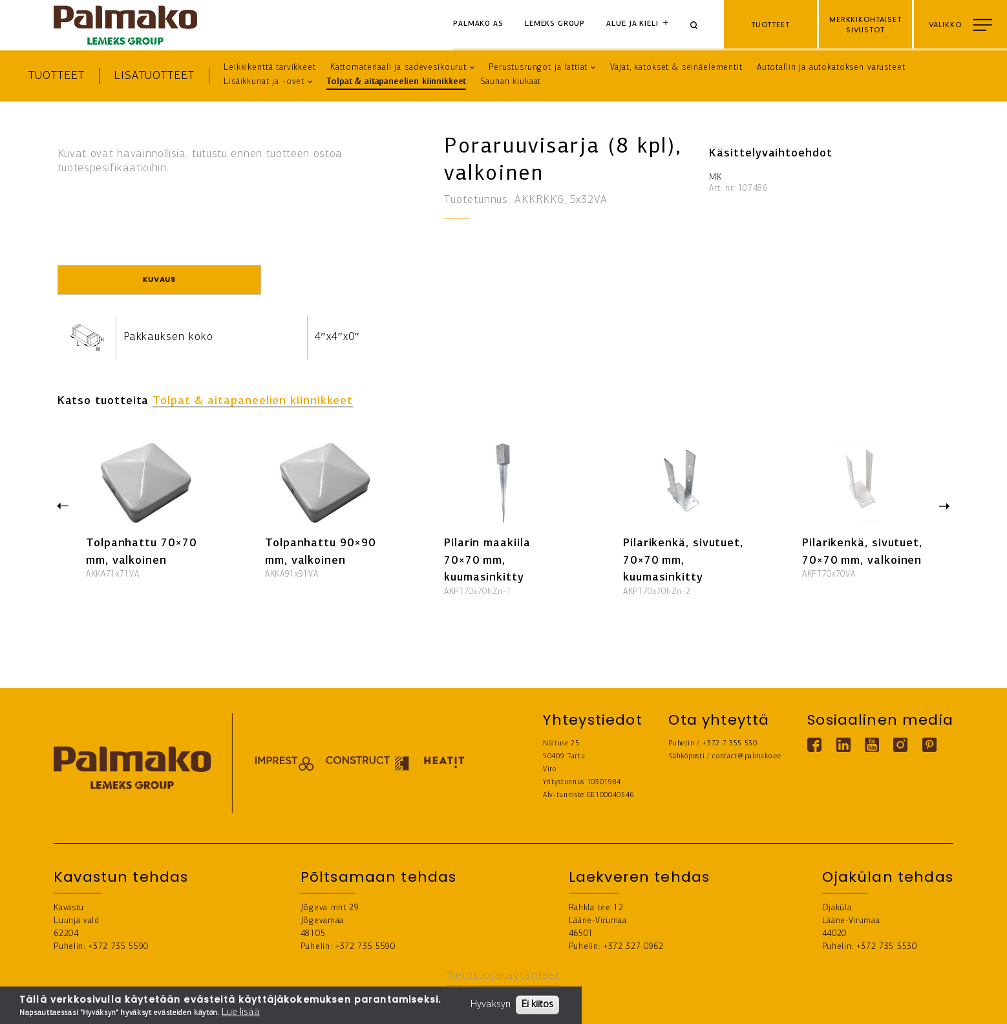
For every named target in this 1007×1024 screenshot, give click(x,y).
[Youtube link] (872, 745)
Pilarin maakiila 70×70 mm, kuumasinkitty (487, 560)
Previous (63, 505)
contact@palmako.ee (746, 756)
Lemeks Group (555, 24)
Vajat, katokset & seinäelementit (676, 67)
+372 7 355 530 (730, 743)
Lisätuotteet (154, 75)
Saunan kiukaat (510, 82)
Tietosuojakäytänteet (503, 975)
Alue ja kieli (632, 24)
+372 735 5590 (118, 947)
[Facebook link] (814, 745)
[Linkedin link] (843, 745)
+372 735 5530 (886, 947)
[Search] (698, 24)
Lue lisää (241, 1012)
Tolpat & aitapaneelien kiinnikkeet (396, 82)
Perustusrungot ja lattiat (538, 67)
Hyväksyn (491, 1004)
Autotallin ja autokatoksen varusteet (831, 67)
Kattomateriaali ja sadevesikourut (398, 67)
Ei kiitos (537, 1004)
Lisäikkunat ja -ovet (264, 82)
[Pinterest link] (929, 745)
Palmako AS (478, 24)
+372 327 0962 (633, 947)
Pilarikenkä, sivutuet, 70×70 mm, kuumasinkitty (683, 560)
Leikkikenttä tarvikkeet (270, 67)
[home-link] (125, 25)
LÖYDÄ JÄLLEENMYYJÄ (948, 1005)
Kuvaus (159, 279)
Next (944, 507)
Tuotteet (56, 75)
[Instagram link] (900, 745)
